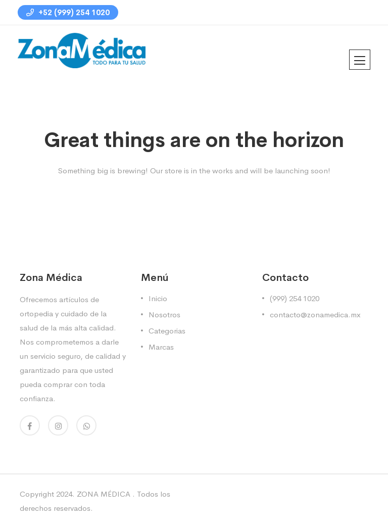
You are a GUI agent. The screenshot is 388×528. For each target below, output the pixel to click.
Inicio (158, 298)
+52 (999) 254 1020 (68, 12)
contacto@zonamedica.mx (315, 314)
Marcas (161, 347)
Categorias (167, 330)
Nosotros (164, 314)
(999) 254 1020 (294, 298)
